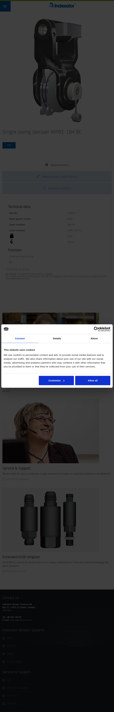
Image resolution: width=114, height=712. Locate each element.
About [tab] (94, 338)
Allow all (93, 380)
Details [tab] (57, 338)
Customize (56, 380)
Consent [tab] (20, 338)
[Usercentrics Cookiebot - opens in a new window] (96, 329)
